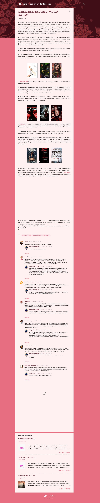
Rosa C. (27, 321)
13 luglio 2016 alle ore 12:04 (37, 346)
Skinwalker (23, 124)
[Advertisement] (80, 31)
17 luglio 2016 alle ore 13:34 (43, 365)
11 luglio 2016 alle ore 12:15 (35, 257)
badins (54, 498)
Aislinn (26, 241)
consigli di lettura (26, 235)
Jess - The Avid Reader (31, 365)
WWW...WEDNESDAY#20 (26, 439)
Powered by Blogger (50, 496)
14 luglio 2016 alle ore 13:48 (45, 353)
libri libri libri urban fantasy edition (41, 235)
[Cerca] (84, 4)
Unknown (27, 282)
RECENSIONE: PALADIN (26, 475)
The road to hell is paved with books (35, 4)
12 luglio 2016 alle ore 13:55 (45, 330)
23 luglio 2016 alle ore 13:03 (45, 373)
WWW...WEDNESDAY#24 (26, 457)
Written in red (24, 81)
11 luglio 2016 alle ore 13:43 (45, 266)
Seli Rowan (27, 346)
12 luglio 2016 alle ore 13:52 (45, 289)
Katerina (27, 257)
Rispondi (27, 253)
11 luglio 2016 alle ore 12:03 (35, 241)
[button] (69, 11)
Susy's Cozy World (34, 246)
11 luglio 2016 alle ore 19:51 (37, 301)
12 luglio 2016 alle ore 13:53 (45, 309)
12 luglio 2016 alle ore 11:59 (35, 321)
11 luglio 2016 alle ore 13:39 (45, 246)
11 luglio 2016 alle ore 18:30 (36, 282)
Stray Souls (67, 172)
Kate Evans (27, 301)
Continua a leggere (64, 452)
